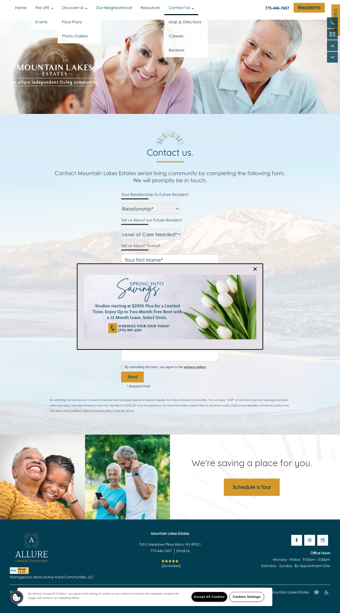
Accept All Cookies (209, 596)
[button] (17, 597)
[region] (144, 597)
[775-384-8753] (332, 22)
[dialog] (170, 306)
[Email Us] (332, 34)
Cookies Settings (246, 596)
